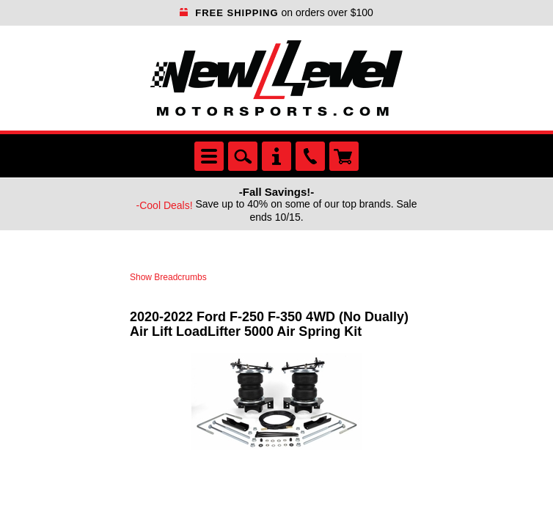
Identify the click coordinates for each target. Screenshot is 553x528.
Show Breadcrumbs (168, 277)
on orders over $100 (276, 12)
